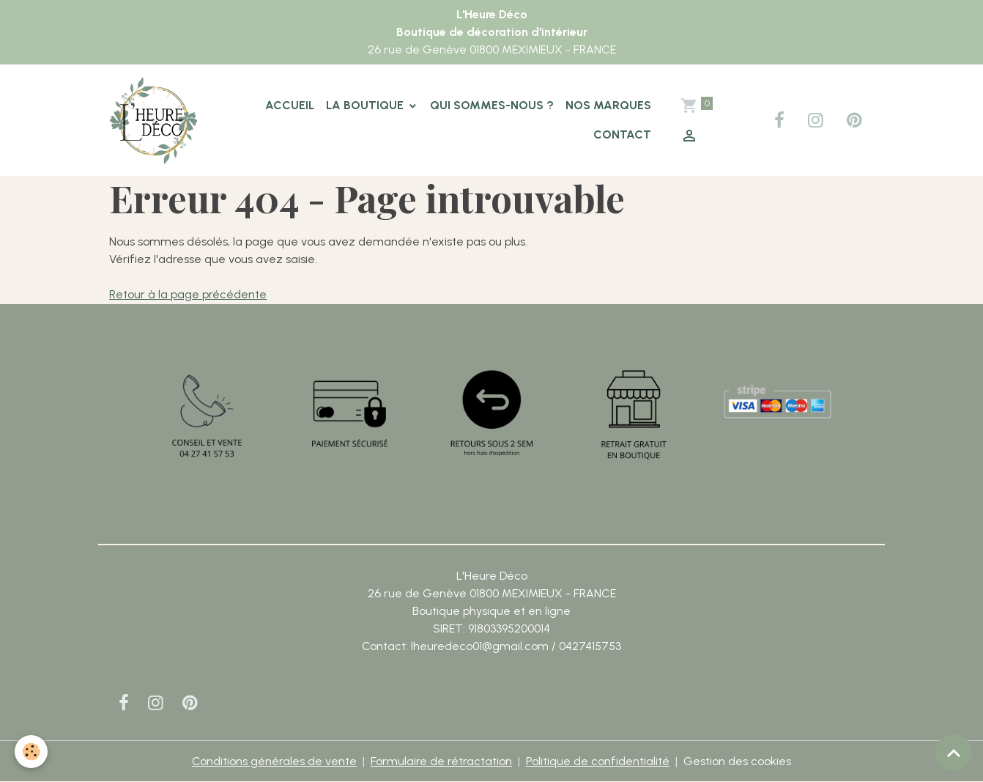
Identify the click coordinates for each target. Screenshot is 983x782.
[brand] (154, 120)
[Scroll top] (953, 752)
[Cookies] (31, 751)
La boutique (366, 105)
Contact (622, 134)
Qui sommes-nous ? (492, 105)
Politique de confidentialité (597, 761)
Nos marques (608, 105)
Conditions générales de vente (274, 761)
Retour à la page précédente (188, 294)
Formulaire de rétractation (441, 761)
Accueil (289, 105)
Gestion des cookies (737, 761)
